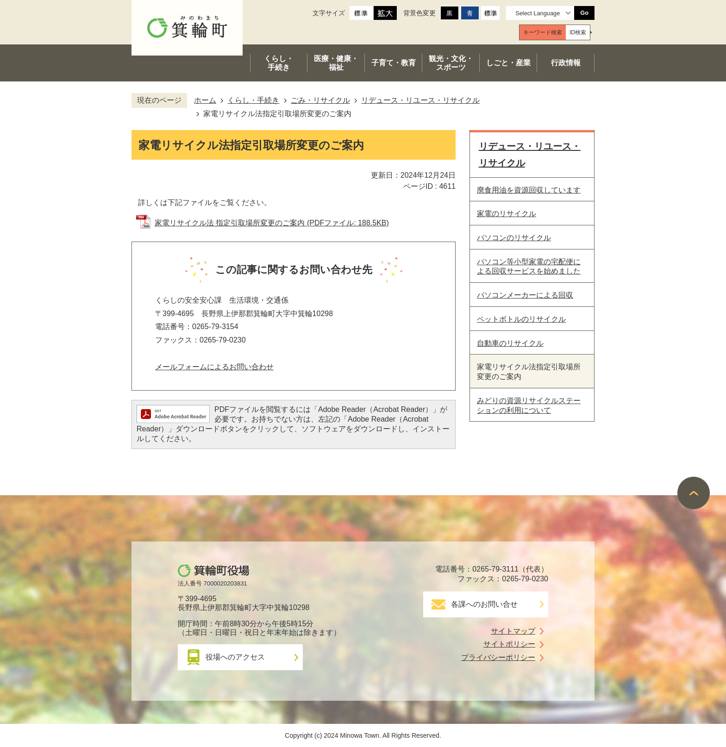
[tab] (542, 32)
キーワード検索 (542, 32)
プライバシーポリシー (498, 657)
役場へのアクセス (235, 657)
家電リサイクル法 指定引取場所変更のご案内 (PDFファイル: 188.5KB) (272, 223)
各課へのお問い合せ (484, 604)
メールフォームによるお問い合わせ (214, 367)
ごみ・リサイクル (320, 100)
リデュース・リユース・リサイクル (420, 100)
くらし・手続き (253, 100)
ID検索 (578, 32)
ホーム (205, 100)
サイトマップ (513, 631)
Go (584, 12)
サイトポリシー (509, 644)
